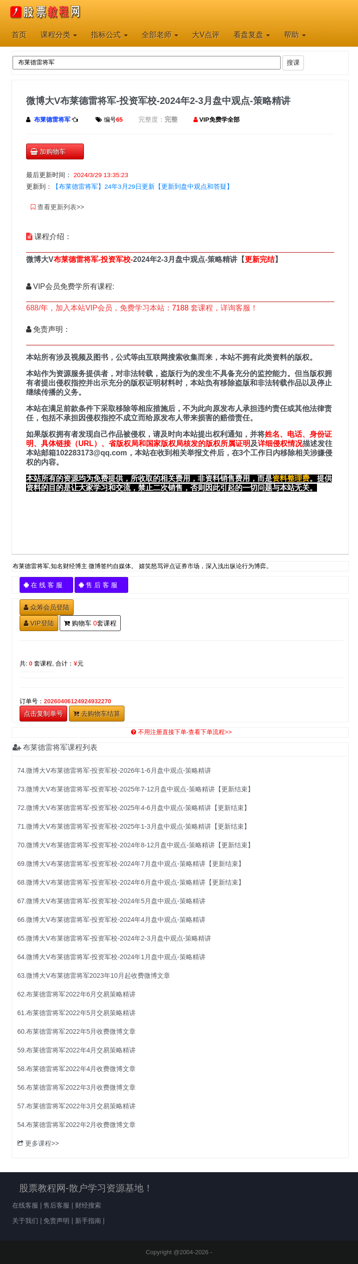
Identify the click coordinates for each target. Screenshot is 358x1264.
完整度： (151, 119)
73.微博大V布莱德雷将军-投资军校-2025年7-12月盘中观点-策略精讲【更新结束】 (135, 789)
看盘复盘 (252, 35)
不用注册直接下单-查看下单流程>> (181, 731)
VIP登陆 (39, 623)
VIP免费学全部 (220, 119)
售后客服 (56, 1205)
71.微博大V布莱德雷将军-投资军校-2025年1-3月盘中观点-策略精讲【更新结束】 (133, 826)
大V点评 (206, 35)
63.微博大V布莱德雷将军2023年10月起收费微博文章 (93, 975)
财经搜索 (88, 1205)
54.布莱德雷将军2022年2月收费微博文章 (76, 1124)
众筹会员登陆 (46, 607)
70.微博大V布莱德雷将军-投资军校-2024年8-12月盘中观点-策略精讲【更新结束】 (135, 845)
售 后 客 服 (101, 585)
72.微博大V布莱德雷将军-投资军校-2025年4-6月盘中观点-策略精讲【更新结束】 (133, 807)
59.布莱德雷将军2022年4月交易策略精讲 (76, 1050)
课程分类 (59, 35)
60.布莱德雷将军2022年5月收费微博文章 (76, 1031)
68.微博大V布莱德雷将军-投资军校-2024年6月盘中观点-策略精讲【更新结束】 (131, 882)
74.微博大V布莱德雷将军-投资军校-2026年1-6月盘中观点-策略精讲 (114, 770)
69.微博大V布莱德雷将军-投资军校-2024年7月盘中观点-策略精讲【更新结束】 (131, 863)
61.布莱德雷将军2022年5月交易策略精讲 (76, 1013)
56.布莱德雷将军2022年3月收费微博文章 (76, 1087)
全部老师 (160, 35)
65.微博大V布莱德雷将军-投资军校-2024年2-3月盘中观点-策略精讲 (114, 938)
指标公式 (109, 35)
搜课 (293, 62)
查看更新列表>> (57, 207)
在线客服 (25, 1205)
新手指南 (88, 1220)
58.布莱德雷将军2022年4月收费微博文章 (76, 1068)
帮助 (294, 35)
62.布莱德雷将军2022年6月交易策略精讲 (76, 994)
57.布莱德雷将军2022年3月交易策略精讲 (76, 1106)
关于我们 (25, 1220)
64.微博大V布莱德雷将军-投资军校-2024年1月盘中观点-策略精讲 (111, 957)
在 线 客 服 (46, 585)
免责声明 (56, 1220)
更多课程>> (38, 1143)
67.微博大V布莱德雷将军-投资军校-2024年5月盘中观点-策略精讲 (111, 901)
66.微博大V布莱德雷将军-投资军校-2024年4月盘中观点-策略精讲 (111, 919)
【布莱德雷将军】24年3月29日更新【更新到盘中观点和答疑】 (142, 186)
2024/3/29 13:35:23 (101, 175)
